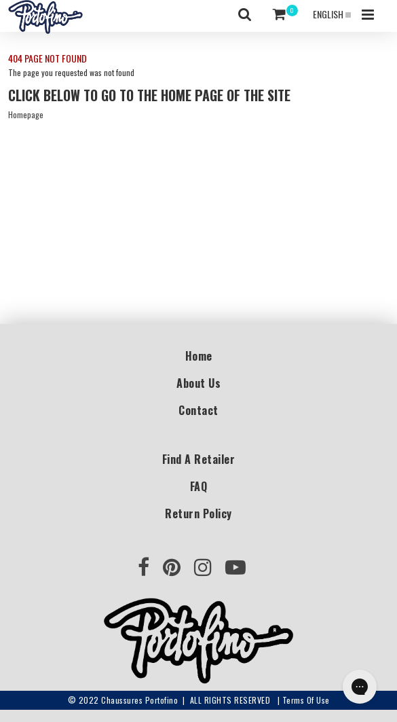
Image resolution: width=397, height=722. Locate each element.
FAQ (199, 486)
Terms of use (306, 700)
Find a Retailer (198, 459)
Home (198, 356)
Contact (198, 410)
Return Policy (198, 513)
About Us (198, 383)
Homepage (25, 114)
